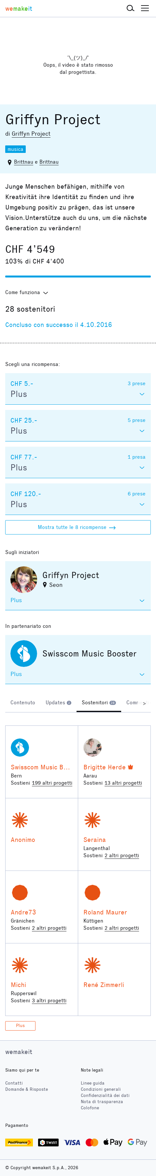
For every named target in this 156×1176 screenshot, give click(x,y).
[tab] (22, 703)
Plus (20, 1025)
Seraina (94, 840)
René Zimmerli (103, 985)
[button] (130, 8)
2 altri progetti (122, 855)
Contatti (14, 1083)
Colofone (90, 1108)
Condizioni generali (101, 1089)
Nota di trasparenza (102, 1101)
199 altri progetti (52, 783)
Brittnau (23, 162)
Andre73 (23, 912)
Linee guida (93, 1083)
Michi (18, 985)
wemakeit (18, 1052)
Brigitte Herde (104, 767)
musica (15, 149)
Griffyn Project (31, 133)
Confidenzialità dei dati (105, 1095)
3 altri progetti (49, 1000)
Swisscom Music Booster (47, 767)
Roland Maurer (105, 912)
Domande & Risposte (26, 1089)
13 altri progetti (123, 783)
